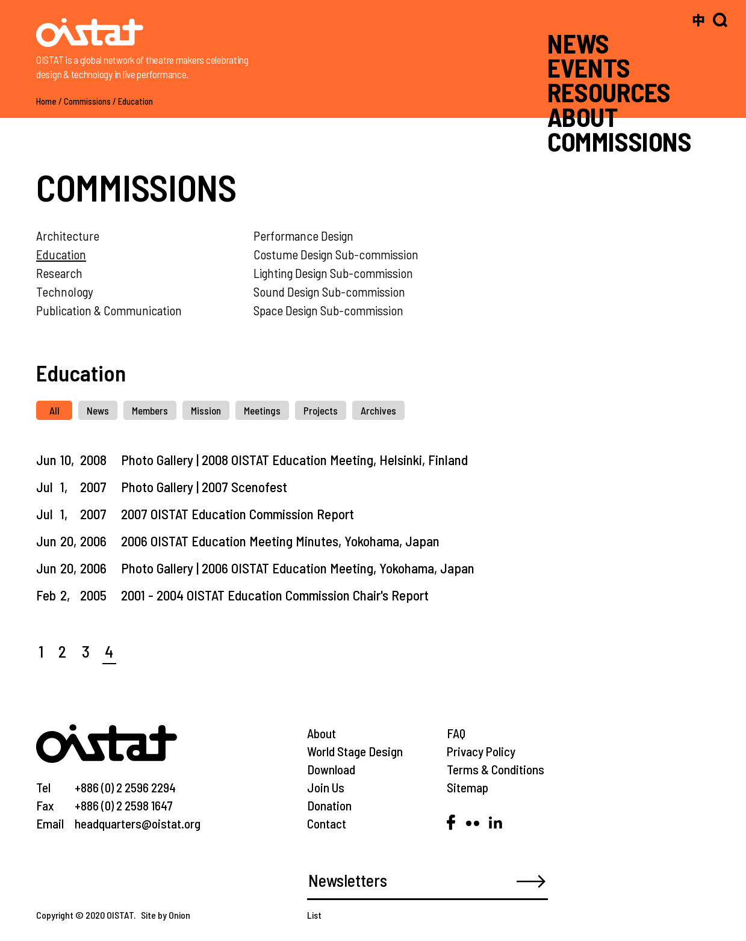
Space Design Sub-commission (328, 310)
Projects (320, 410)
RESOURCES (609, 92)
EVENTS (588, 67)
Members (150, 410)
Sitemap (467, 787)
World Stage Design (355, 751)
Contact (326, 823)
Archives (378, 410)
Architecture (67, 235)
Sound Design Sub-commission (329, 291)
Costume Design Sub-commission (335, 254)
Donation (329, 805)
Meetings (262, 410)
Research (59, 272)
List (314, 915)
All (54, 410)
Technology (64, 291)
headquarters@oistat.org (137, 823)
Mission (206, 410)
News (98, 410)
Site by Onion (165, 915)
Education (135, 101)
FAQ (456, 733)
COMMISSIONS (619, 140)
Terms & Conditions (495, 769)
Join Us (325, 787)
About (321, 733)
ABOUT (582, 116)
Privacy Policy (481, 751)
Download (331, 769)
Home (46, 101)
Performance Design (303, 235)
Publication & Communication (109, 310)
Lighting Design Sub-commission (333, 272)
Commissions (87, 101)
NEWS (578, 42)
